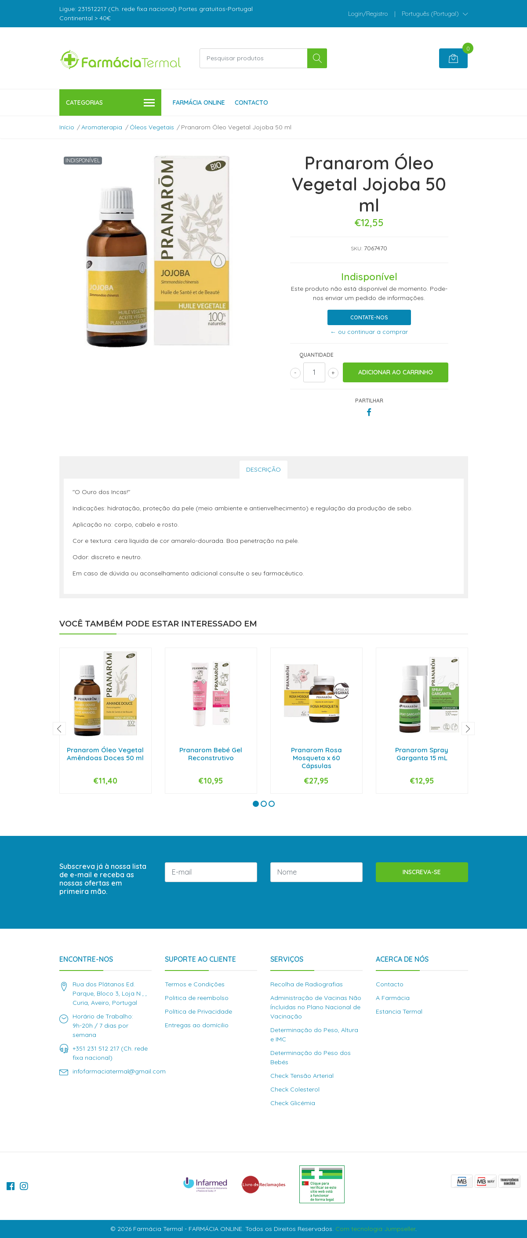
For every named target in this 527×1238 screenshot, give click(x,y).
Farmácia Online (199, 102)
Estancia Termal (399, 1011)
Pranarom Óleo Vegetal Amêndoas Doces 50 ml (105, 754)
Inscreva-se (422, 872)
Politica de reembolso (197, 998)
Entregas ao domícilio (197, 1025)
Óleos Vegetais (152, 127)
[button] (435, 13)
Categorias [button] (110, 103)
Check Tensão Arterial (302, 1076)
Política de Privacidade (198, 1011)
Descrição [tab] (263, 469)
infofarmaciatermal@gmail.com (119, 1071)
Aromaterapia (101, 127)
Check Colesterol (295, 1089)
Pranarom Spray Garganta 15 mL (421, 754)
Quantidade (316, 355)
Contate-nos (369, 317)
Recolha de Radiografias (306, 984)
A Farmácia (393, 998)
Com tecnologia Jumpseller (375, 1229)
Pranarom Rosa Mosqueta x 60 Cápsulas (316, 758)
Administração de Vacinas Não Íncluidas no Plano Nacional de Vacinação (315, 1007)
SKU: (356, 248)
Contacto (251, 102)
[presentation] (59, 728)
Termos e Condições (195, 984)
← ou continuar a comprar (369, 332)
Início (66, 127)
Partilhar (369, 400)
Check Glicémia (292, 1103)
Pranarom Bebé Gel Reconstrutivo (210, 754)
